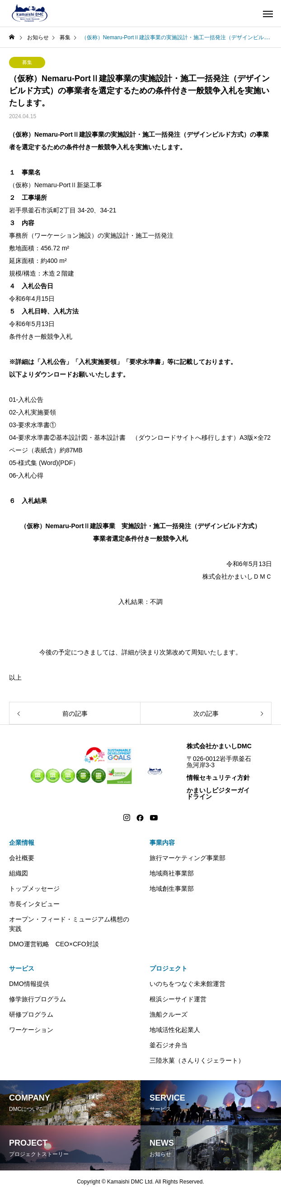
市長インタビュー (34, 903)
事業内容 (162, 842)
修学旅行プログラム (37, 999)
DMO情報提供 (29, 983)
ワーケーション (31, 1029)
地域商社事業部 (172, 873)
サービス (21, 968)
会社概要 (21, 857)
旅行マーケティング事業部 (187, 857)
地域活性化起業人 (175, 1029)
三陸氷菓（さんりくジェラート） (197, 1060)
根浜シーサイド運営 (178, 999)
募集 (27, 62)
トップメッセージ (34, 888)
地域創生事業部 (172, 888)
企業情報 (21, 842)
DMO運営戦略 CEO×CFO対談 (54, 944)
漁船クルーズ (168, 1014)
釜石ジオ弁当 (168, 1045)
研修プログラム (31, 1014)
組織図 (18, 873)
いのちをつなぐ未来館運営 (187, 983)
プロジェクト (168, 968)
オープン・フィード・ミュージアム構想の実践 (69, 924)
